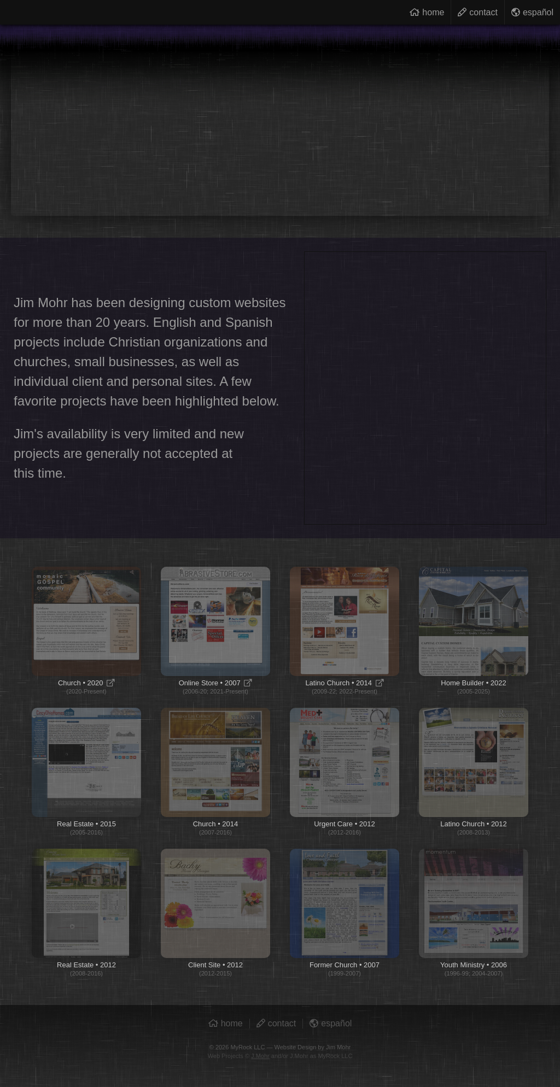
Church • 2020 (86, 631)
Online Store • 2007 (215, 631)
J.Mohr (260, 1056)
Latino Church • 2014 (344, 631)
